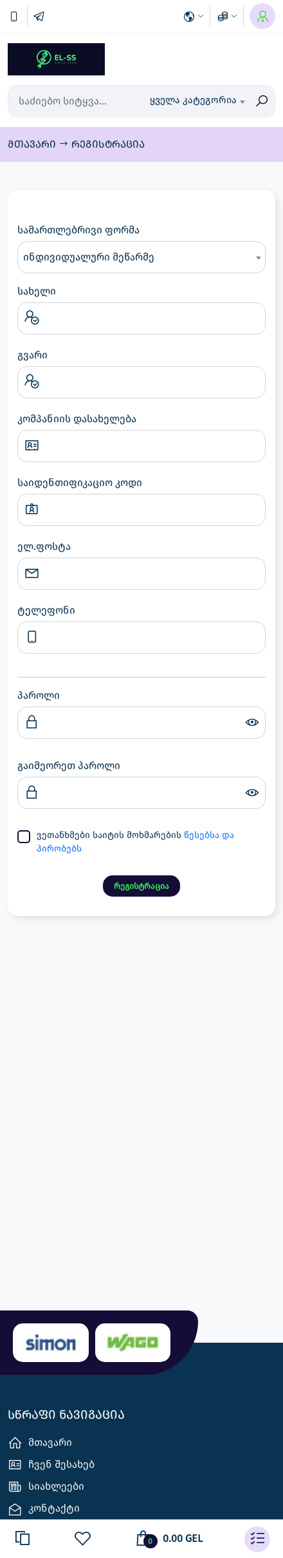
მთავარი (33, 144)
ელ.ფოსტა (44, 546)
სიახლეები (46, 1486)
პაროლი (38, 695)
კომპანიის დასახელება (76, 419)
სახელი (36, 291)
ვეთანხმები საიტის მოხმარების (135, 842)
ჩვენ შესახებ (51, 1464)
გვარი (32, 355)
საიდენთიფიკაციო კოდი (79, 482)
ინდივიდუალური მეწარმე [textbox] (88, 257)
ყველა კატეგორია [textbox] (193, 100)
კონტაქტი (44, 1509)
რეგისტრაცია (108, 144)
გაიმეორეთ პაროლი (68, 765)
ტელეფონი (46, 610)
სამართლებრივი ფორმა (78, 230)
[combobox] (197, 101)
